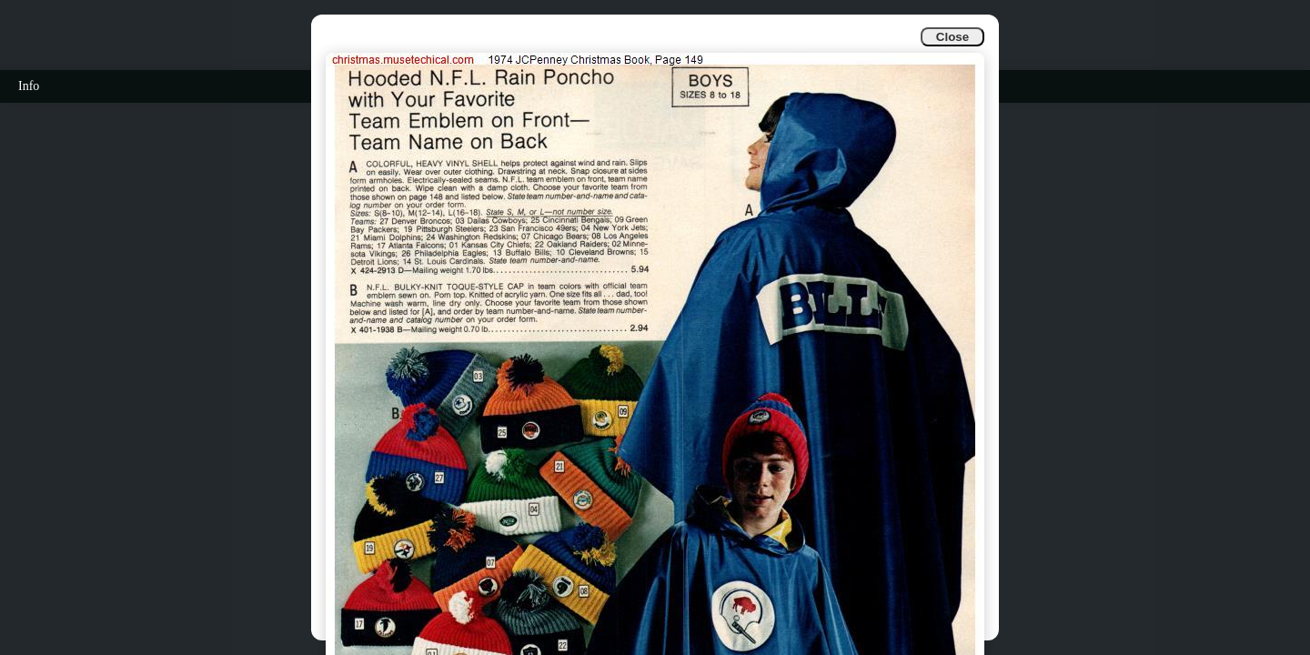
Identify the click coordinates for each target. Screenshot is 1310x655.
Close (952, 37)
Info (28, 86)
